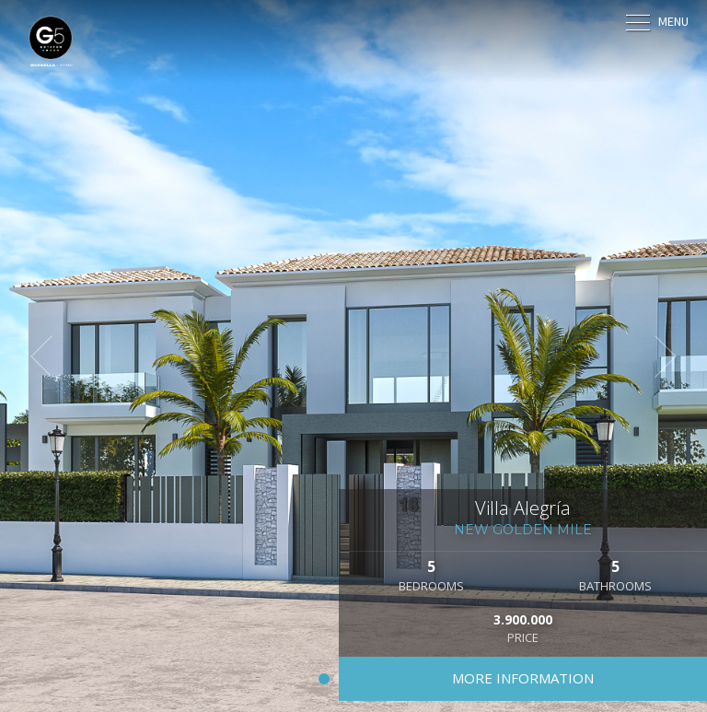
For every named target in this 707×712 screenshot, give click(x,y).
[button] (51, 356)
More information (523, 678)
